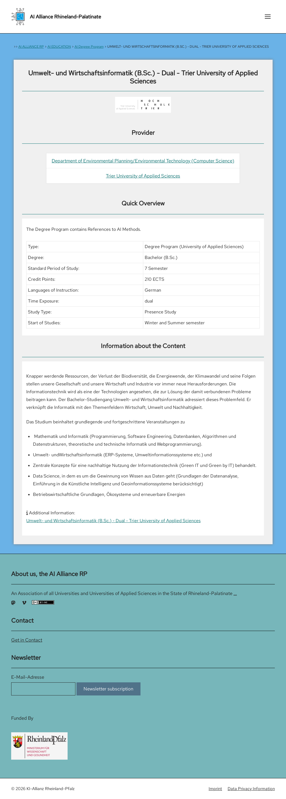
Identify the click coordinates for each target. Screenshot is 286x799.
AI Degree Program (89, 46)
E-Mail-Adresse (27, 677)
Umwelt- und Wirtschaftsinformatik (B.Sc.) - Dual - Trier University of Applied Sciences (113, 521)
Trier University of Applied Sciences (143, 176)
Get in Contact (26, 640)
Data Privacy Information (251, 788)
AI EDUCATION (59, 46)
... (235, 593)
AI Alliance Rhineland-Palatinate (65, 16)
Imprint (215, 788)
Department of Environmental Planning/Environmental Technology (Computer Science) (143, 161)
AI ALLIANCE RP (31, 46)
